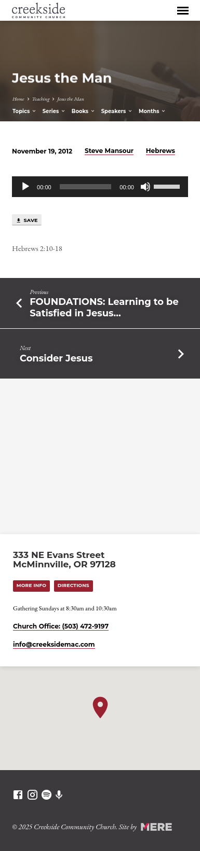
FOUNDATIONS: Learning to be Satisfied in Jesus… (104, 307)
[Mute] (145, 187)
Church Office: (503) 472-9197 (61, 626)
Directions (73, 585)
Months (152, 111)
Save (27, 220)
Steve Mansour (109, 151)
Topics (24, 111)
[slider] (86, 186)
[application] (100, 186)
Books (84, 111)
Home (18, 98)
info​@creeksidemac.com (54, 644)
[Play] (25, 187)
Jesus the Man (70, 98)
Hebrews (160, 151)
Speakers (117, 111)
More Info (31, 585)
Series (54, 111)
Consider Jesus (56, 358)
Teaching (41, 98)
